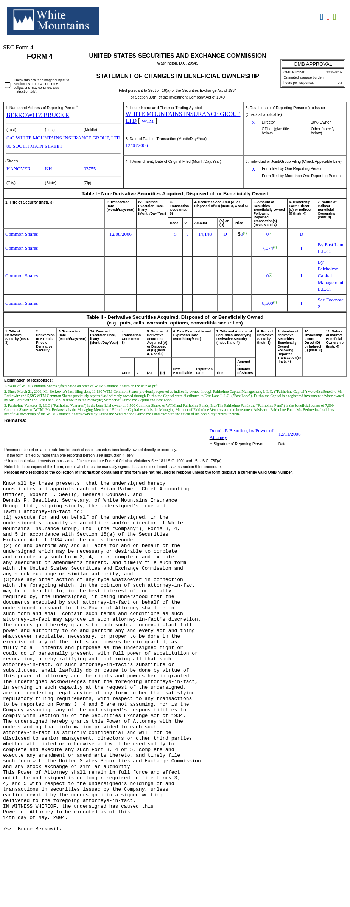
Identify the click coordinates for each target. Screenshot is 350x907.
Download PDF (329, 17)
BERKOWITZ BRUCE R (37, 115)
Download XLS (335, 17)
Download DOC (322, 17)
